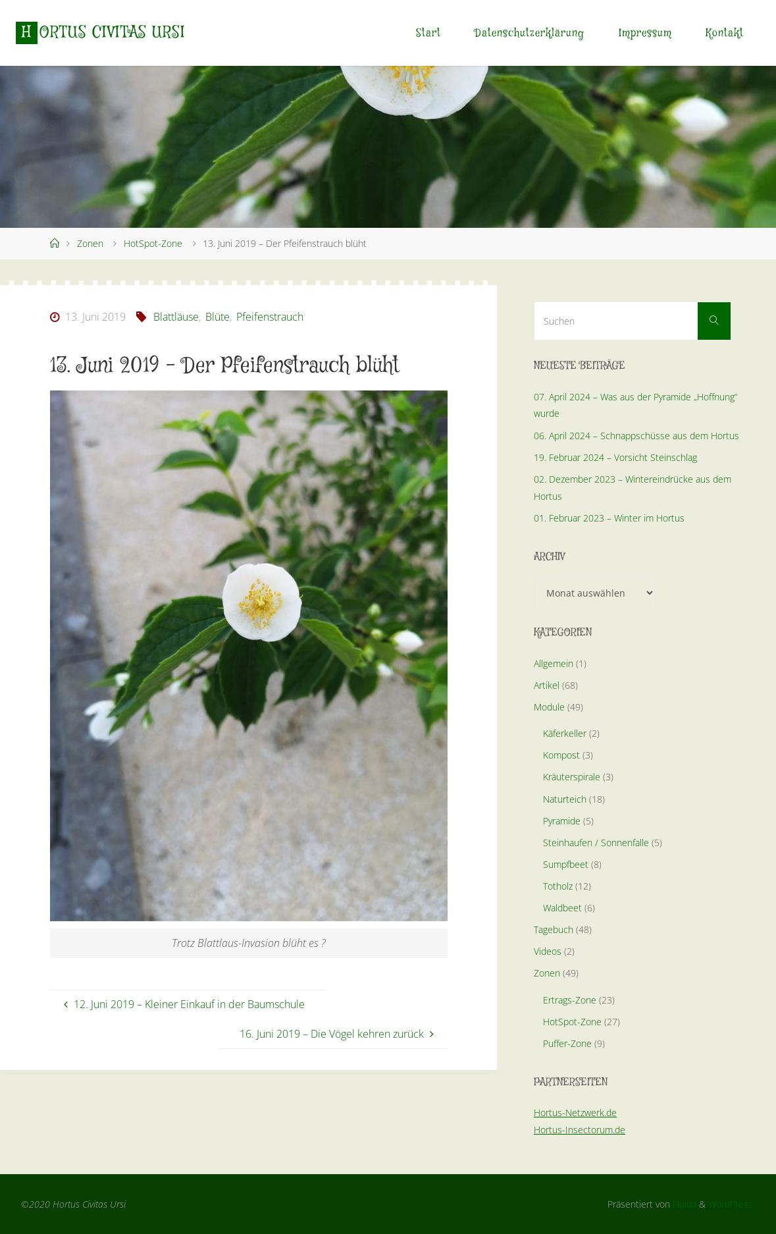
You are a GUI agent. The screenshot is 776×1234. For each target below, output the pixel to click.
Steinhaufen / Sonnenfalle (596, 842)
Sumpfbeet (565, 864)
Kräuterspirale (571, 776)
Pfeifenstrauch (269, 316)
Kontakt (725, 33)
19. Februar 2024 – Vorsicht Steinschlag (615, 457)
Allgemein (553, 663)
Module (549, 707)
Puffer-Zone (567, 1043)
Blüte (217, 316)
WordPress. (731, 1204)
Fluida (683, 1204)
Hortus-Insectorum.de (579, 1129)
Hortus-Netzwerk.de (575, 1112)
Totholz (558, 886)
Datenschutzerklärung (529, 33)
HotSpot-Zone (153, 243)
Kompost (561, 755)
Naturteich (564, 799)
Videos (547, 951)
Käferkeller (564, 733)
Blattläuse (176, 316)
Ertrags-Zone (569, 1000)
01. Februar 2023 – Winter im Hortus (609, 518)
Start (428, 33)
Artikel (546, 685)
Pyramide (562, 821)
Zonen (90, 243)
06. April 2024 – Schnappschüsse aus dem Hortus (636, 435)
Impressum (645, 33)
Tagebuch (553, 929)
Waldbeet (562, 907)
